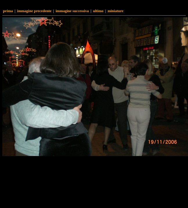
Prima (8, 11)
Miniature (116, 11)
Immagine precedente (34, 11)
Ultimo (98, 11)
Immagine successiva (72, 11)
